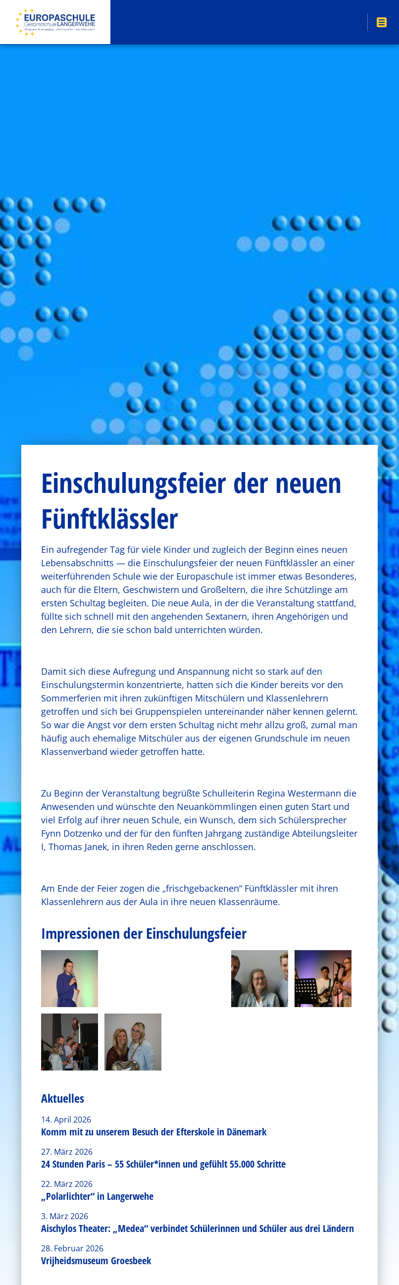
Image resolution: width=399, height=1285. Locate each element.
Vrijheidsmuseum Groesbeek (96, 1260)
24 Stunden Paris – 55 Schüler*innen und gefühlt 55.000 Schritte (163, 1164)
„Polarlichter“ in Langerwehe (97, 1196)
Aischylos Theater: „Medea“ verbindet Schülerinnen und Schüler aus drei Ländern (197, 1228)
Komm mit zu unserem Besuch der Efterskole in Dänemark (153, 1131)
